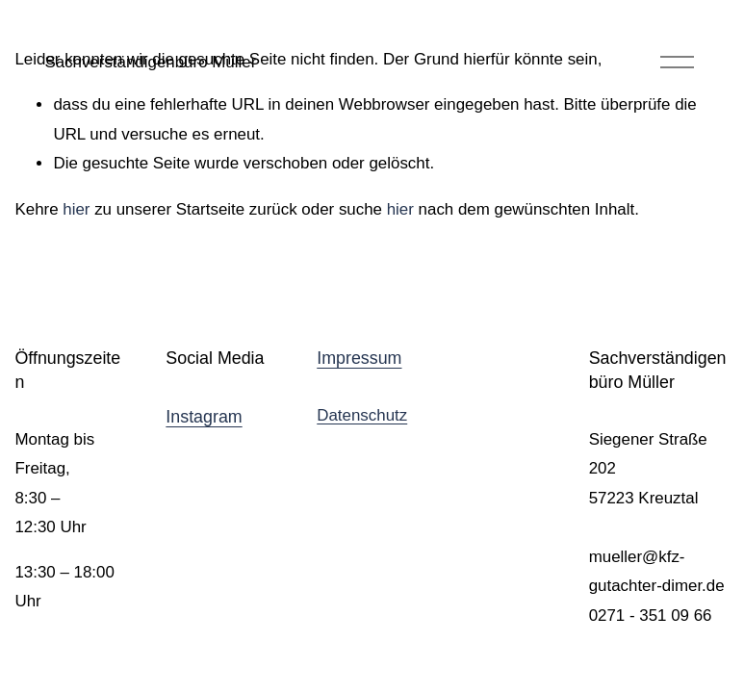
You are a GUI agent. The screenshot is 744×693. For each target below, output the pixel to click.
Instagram (204, 416)
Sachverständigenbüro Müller (150, 62)
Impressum (359, 358)
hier (76, 209)
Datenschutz (362, 415)
